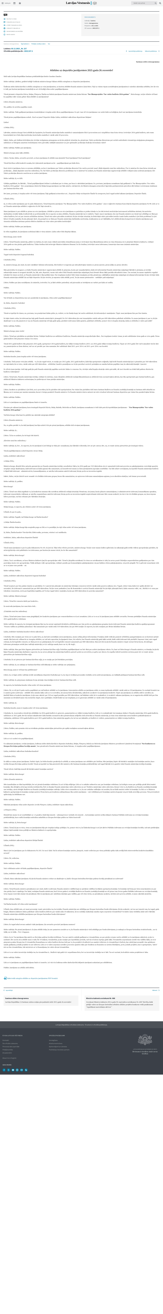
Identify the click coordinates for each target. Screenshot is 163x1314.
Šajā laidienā (24, 44)
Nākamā (154, 990)
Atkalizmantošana (55, 1043)
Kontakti (5, 1040)
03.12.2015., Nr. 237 (19, 48)
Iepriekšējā (9, 990)
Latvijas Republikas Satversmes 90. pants (145, 1049)
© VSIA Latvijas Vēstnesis (12, 1035)
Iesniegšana (53, 1040)
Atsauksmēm (7, 1053)
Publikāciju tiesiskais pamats (59, 1050)
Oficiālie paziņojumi (57, 1035)
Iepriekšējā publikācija (135, 51)
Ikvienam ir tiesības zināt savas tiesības (145, 1052)
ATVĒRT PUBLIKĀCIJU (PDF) (14, 25)
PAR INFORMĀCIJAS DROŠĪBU (15, 31)
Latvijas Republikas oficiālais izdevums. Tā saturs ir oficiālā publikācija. (81, 1025)
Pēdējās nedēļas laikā (38, 44)
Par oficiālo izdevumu (10, 1043)
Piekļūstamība (7, 1050)
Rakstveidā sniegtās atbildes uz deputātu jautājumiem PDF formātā (32, 978)
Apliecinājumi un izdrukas (58, 1046)
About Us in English (9, 1058)
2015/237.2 (28, 51)
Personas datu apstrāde (10, 1046)
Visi (49, 44)
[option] (41, 1001)
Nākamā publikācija (151, 51)
